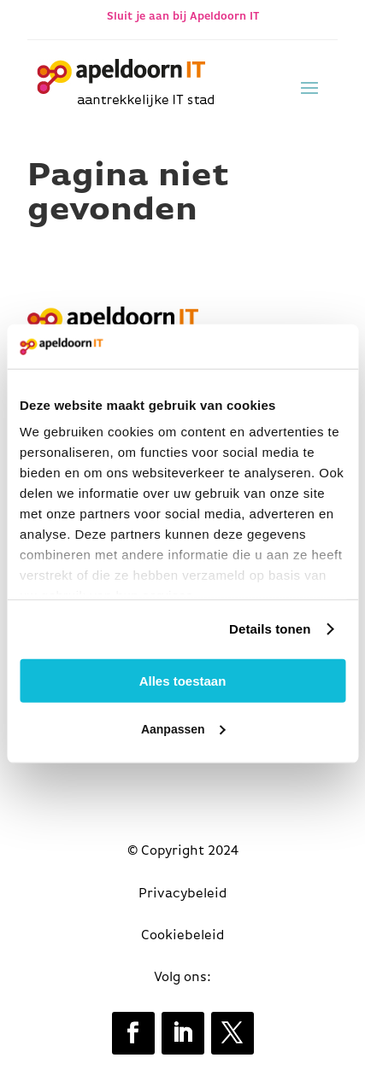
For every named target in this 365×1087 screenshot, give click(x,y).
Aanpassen (183, 729)
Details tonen (269, 629)
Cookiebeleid (183, 936)
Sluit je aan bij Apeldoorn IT (183, 16)
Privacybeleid (182, 894)
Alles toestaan (183, 681)
